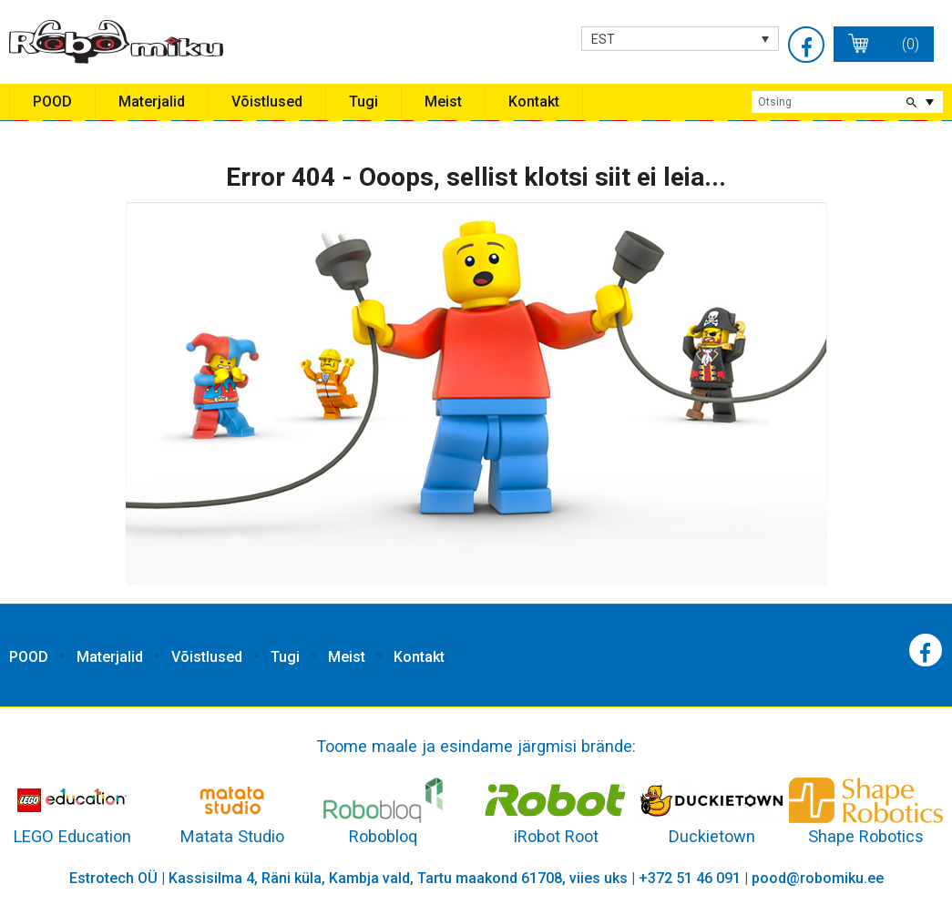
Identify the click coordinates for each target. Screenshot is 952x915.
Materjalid (151, 101)
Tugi (363, 101)
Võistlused (266, 101)
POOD (52, 101)
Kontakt (533, 101)
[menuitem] (680, 38)
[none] (680, 38)
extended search (929, 102)
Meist (443, 101)
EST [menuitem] (603, 39)
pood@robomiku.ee (818, 878)
